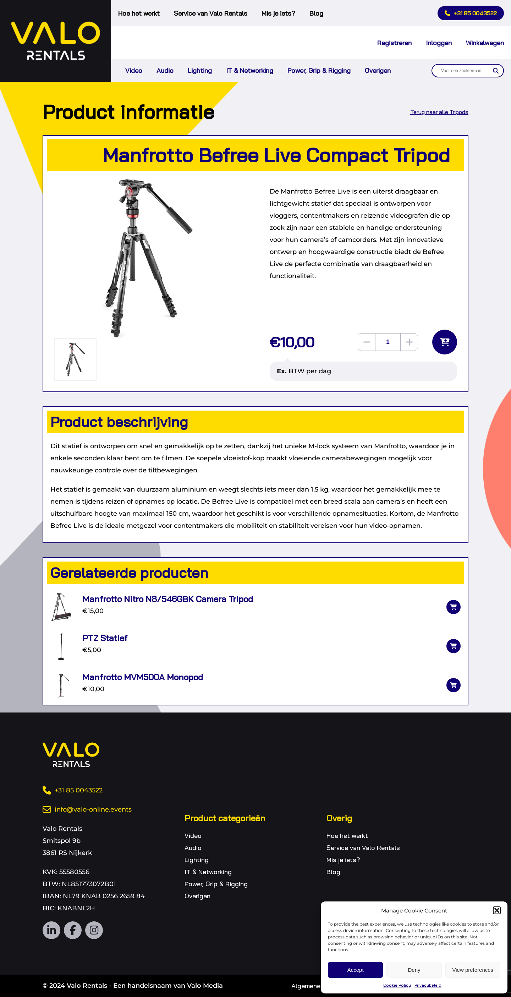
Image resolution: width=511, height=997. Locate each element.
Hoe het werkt (139, 13)
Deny (414, 970)
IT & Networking (249, 70)
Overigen (378, 70)
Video (133, 70)
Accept (355, 970)
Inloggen (439, 43)
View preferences (473, 970)
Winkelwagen (485, 43)
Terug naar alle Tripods (439, 111)
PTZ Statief (104, 638)
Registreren (394, 43)
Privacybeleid (427, 985)
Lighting (200, 70)
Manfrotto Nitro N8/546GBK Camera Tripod (167, 599)
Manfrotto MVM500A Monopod (142, 677)
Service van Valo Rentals (210, 13)
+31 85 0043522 (471, 13)
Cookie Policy (397, 985)
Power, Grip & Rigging (319, 70)
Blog (316, 13)
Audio (165, 70)
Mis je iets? (278, 13)
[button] (496, 910)
